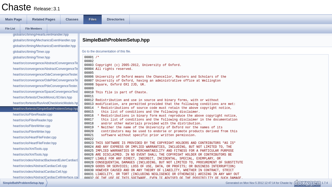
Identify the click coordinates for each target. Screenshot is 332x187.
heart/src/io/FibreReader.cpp (32, 114)
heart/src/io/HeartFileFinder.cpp (34, 137)
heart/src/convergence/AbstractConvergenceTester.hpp (51, 69)
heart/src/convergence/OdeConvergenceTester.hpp (48, 74)
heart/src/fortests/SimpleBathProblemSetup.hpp (46, 109)
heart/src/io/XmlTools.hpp (30, 154)
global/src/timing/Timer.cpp (31, 52)
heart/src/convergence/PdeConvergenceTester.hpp (48, 86)
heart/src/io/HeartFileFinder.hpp (35, 143)
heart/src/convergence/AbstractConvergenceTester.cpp (51, 63)
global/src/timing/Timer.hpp (31, 57)
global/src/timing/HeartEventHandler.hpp (41, 34)
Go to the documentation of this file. (106, 51)
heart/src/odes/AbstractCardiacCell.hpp (40, 171)
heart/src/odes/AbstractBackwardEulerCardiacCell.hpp (50, 160)
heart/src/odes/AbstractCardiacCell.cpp (40, 166)
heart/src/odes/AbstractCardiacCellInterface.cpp (46, 177)
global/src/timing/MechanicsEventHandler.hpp (44, 46)
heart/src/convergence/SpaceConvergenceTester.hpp (49, 92)
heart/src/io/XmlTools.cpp (30, 149)
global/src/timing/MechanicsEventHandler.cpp (44, 40)
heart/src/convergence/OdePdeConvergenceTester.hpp (51, 80)
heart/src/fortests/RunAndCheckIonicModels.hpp (46, 103)
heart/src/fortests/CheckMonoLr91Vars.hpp (42, 97)
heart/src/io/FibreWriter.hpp (32, 131)
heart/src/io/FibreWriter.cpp (31, 126)
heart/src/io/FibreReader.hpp (32, 120)
